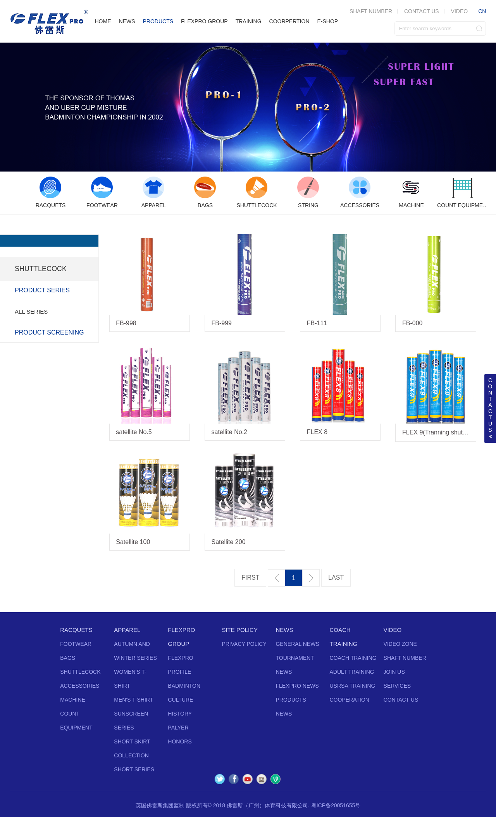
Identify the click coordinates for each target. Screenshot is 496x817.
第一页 (250, 578)
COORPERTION (289, 21)
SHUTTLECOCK (80, 672)
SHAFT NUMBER (405, 658)
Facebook (234, 779)
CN (482, 11)
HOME (103, 21)
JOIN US (394, 672)
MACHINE (72, 700)
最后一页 (336, 578)
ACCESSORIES (79, 686)
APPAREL (127, 629)
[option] (50, 193)
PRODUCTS (158, 21)
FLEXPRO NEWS (297, 686)
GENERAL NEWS (297, 644)
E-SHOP (327, 21)
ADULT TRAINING (352, 672)
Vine (275, 779)
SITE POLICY (240, 629)
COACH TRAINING (353, 658)
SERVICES (397, 686)
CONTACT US (421, 11)
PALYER (178, 727)
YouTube (248, 779)
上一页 (276, 578)
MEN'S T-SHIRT (133, 700)
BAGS (67, 658)
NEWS (127, 21)
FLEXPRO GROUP (204, 21)
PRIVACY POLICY (244, 644)
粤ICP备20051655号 (336, 805)
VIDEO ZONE (400, 644)
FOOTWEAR (75, 644)
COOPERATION (349, 700)
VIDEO (459, 11)
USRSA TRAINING (352, 686)
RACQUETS (76, 629)
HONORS (179, 741)
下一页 (311, 578)
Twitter (220, 779)
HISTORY (180, 714)
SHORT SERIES (134, 769)
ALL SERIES (31, 311)
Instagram (262, 779)
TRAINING (249, 21)
